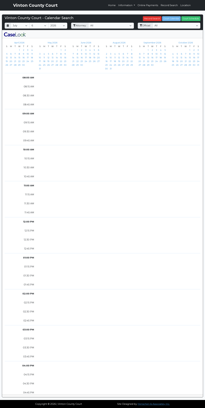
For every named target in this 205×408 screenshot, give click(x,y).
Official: (145, 25)
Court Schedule (191, 18)
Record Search (169, 5)
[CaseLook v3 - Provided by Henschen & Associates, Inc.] (15, 34)
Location (185, 5)
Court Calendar (171, 18)
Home (112, 5)
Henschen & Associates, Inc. (154, 404)
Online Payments (148, 5)
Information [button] (125, 5)
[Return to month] (8, 26)
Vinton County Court (35, 5)
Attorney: (79, 25)
